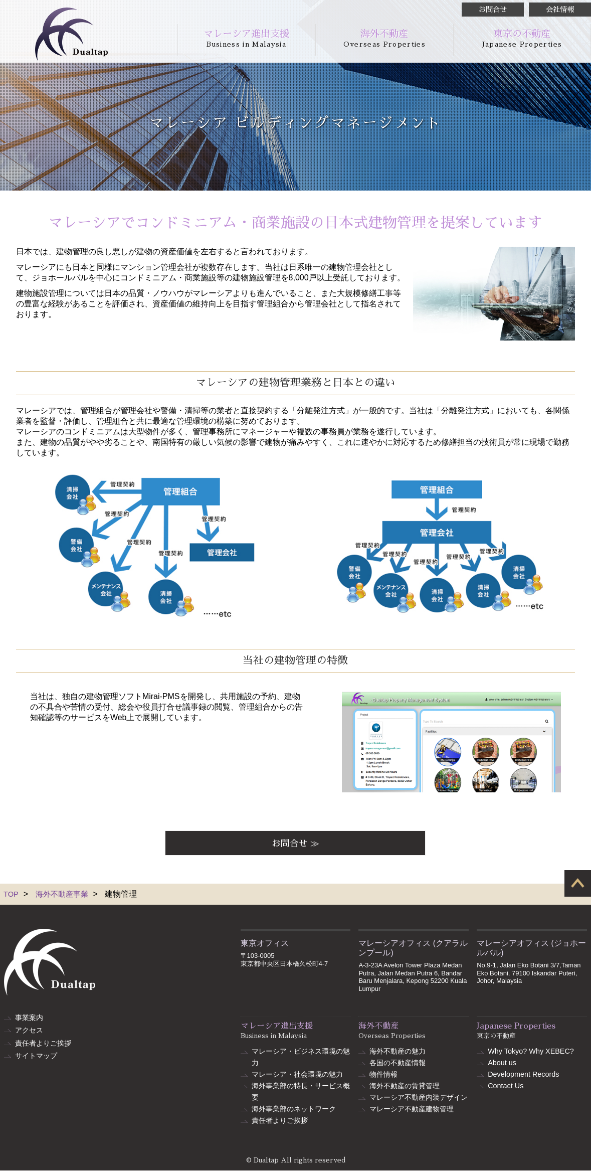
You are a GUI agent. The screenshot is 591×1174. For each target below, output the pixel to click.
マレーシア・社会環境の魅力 (297, 1078)
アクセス (29, 1032)
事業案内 (29, 1021)
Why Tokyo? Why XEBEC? (531, 1055)
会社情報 (560, 9)
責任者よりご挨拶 (43, 1044)
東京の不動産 (522, 38)
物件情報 (383, 1078)
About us (502, 1066)
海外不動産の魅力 (397, 1055)
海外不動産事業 (65, 897)
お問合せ (493, 9)
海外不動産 (384, 38)
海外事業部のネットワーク (294, 1112)
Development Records (523, 1078)
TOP (12, 897)
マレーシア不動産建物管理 (411, 1112)
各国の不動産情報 (397, 1066)
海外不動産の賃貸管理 (404, 1089)
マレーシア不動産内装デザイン (418, 1101)
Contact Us (505, 1089)
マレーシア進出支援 (246, 38)
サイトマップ (36, 1055)
